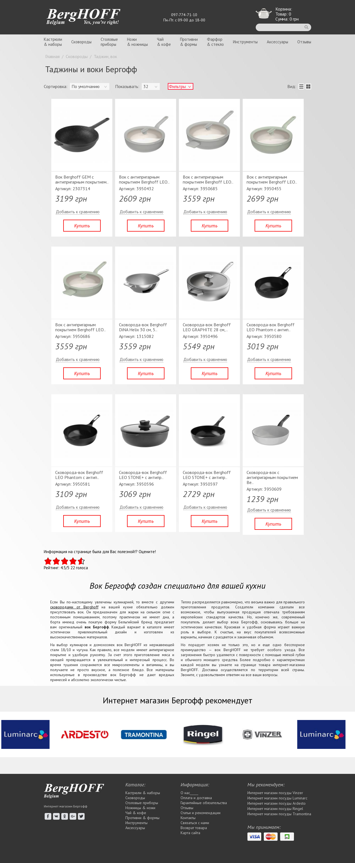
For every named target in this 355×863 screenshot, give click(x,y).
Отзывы (304, 41)
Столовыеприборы (109, 42)
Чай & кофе (135, 812)
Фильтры (177, 86)
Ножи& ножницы (137, 42)
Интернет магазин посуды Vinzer (275, 792)
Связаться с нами (195, 822)
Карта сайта (190, 832)
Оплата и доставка (196, 797)
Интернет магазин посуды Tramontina (279, 813)
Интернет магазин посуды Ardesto (276, 803)
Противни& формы (189, 42)
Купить (82, 225)
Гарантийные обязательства (204, 802)
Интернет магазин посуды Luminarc (277, 798)
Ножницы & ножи (140, 807)
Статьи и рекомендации (200, 812)
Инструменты (245, 41)
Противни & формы (142, 817)
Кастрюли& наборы (53, 42)
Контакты (188, 817)
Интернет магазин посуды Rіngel (275, 808)
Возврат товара (194, 827)
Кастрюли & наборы (142, 792)
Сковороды (81, 41)
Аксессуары (277, 41)
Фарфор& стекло (215, 42)
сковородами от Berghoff (74, 606)
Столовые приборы (141, 802)
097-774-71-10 (184, 14)
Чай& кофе (164, 42)
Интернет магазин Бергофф (65, 806)
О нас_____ (189, 792)
